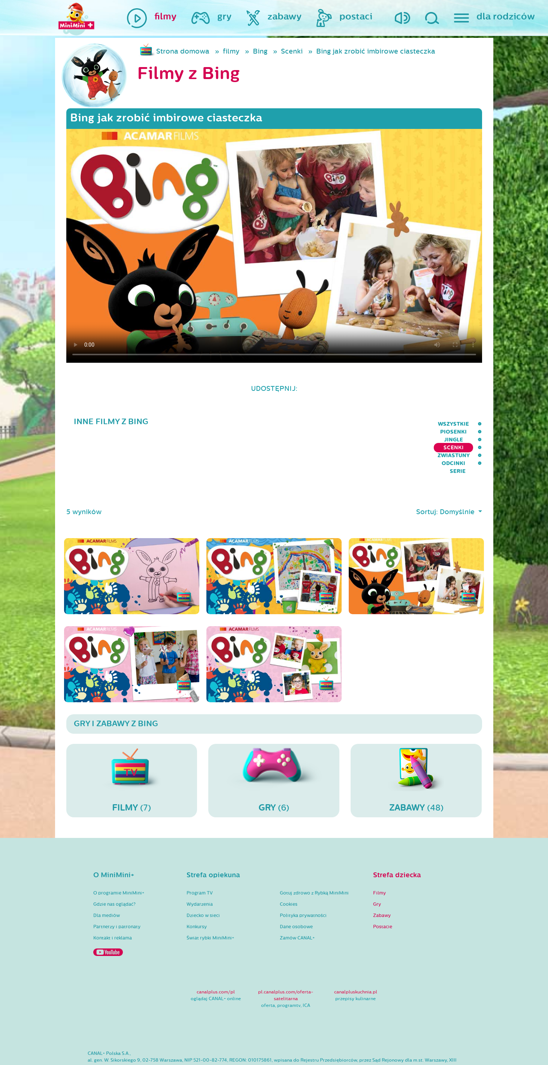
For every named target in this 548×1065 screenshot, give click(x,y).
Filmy (379, 855)
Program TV (200, 855)
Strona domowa (182, 51)
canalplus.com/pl (216, 954)
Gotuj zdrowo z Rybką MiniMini (314, 855)
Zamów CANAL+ (297, 900)
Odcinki (441, 424)
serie (474, 424)
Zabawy (382, 878)
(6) (274, 742)
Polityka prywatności (303, 878)
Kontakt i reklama (112, 900)
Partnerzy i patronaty (116, 889)
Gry (377, 867)
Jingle (310, 424)
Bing (260, 51)
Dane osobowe (296, 889)
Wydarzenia (200, 867)
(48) (416, 742)
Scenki (292, 51)
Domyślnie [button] (458, 474)
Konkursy (197, 889)
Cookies (288, 867)
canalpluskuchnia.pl (355, 954)
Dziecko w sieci (203, 878)
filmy (231, 51)
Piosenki (274, 424)
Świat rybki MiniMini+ (210, 900)
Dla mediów (106, 878)
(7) (132, 742)
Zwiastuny (401, 424)
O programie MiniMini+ (118, 855)
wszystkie (233, 424)
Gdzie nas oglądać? (114, 867)
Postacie (382, 889)
